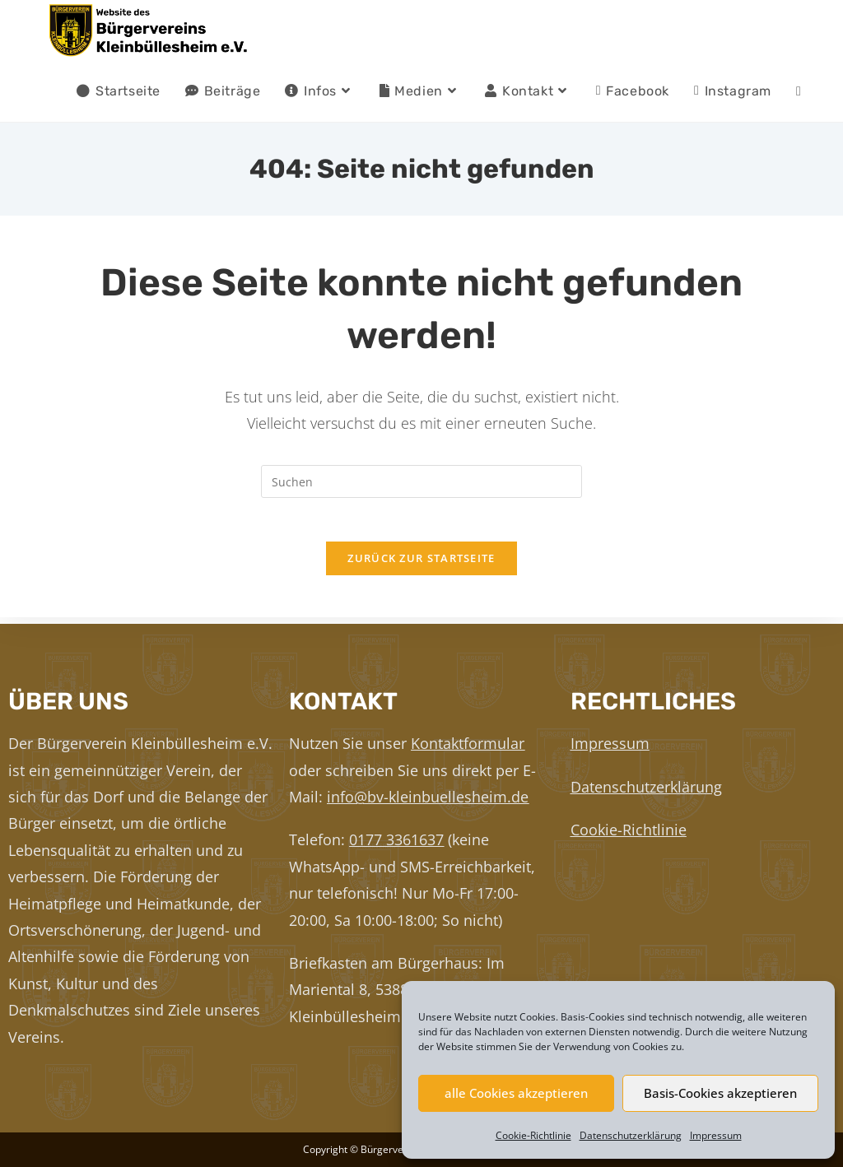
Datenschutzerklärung (631, 1135)
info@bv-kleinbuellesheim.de (428, 797)
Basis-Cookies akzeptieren (720, 1093)
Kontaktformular (467, 743)
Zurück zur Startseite (421, 564)
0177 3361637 (396, 839)
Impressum (716, 1135)
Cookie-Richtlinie (533, 1135)
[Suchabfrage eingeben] (421, 481)
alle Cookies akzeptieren (516, 1093)
